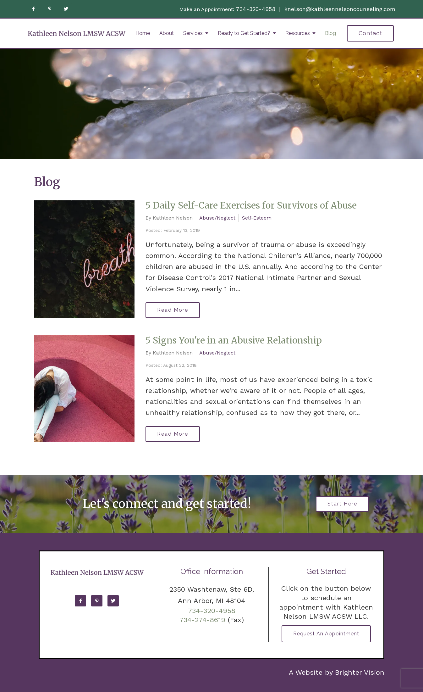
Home (142, 33)
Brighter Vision (359, 672)
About (166, 33)
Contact (370, 33)
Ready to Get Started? (244, 33)
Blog (330, 33)
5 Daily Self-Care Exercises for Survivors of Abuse (251, 205)
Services (193, 33)
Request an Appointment (326, 634)
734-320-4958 (255, 9)
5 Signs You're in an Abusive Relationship (234, 340)
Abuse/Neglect (217, 218)
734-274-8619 (202, 620)
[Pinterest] (49, 8)
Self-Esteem (257, 218)
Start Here (342, 504)
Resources (297, 33)
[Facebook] (33, 8)
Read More (172, 310)
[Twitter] (66, 8)
